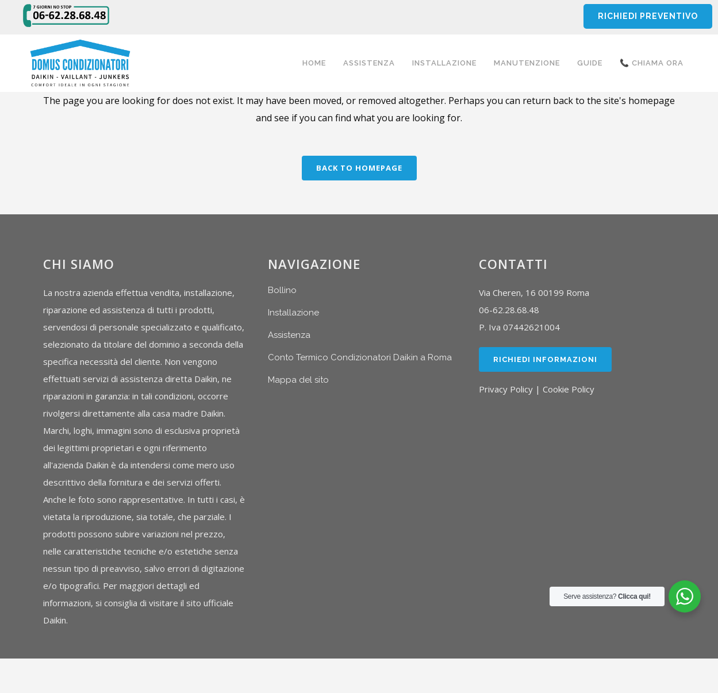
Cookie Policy (568, 389)
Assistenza (289, 335)
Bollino (282, 290)
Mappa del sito (298, 380)
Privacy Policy (506, 389)
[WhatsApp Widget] (685, 596)
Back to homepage (359, 168)
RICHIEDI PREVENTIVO (648, 16)
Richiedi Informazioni (545, 359)
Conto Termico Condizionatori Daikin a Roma (360, 357)
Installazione (293, 312)
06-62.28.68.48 (509, 309)
